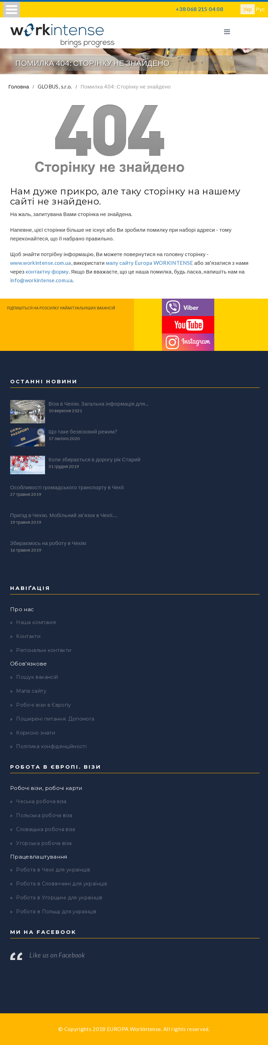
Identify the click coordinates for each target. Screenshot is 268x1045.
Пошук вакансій (37, 677)
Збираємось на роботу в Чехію (48, 543)
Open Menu (11, 9)
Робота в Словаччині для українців (61, 884)
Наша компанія (36, 622)
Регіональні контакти (43, 650)
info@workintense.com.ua (41, 280)
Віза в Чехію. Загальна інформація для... (99, 403)
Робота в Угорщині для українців (59, 897)
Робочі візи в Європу (43, 705)
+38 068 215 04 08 (199, 9)
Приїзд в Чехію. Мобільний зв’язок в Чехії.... (63, 515)
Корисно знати (35, 733)
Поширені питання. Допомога (55, 719)
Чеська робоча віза (41, 801)
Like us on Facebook (57, 955)
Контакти (28, 636)
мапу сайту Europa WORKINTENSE (149, 263)
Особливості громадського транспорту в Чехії (67, 487)
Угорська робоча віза (44, 843)
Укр (247, 9)
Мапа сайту (31, 691)
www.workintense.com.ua (40, 263)
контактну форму (47, 271)
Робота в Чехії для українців (53, 870)
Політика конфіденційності (51, 746)
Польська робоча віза (44, 815)
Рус (260, 9)
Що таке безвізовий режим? (83, 431)
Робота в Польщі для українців (56, 911)
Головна (18, 86)
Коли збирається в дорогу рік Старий (94, 459)
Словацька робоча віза (45, 829)
